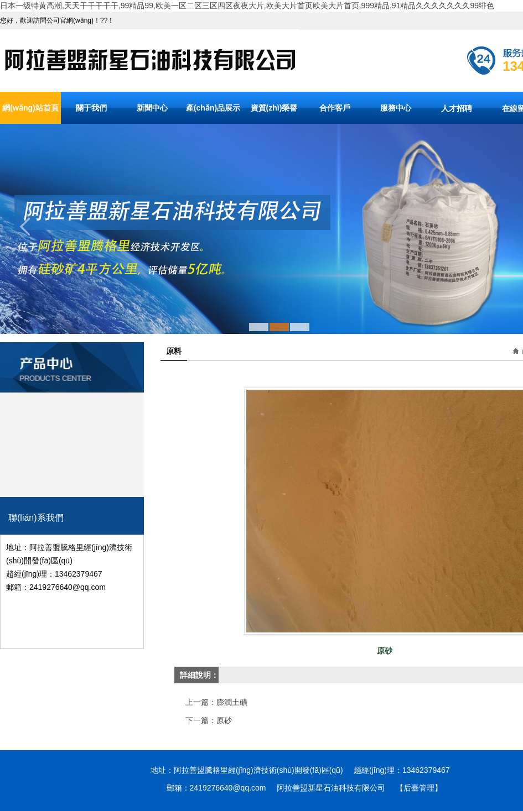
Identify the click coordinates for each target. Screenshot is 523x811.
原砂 (224, 720)
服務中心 (395, 107)
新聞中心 (152, 107)
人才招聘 (456, 108)
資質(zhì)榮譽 (274, 107)
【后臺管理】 (419, 787)
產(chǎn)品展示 (213, 107)
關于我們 (91, 107)
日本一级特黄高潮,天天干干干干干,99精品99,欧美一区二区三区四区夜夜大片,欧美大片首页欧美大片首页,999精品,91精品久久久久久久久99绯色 (247, 5)
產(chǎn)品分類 (72, 349)
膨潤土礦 (231, 702)
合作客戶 (334, 107)
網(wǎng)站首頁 (30, 107)
